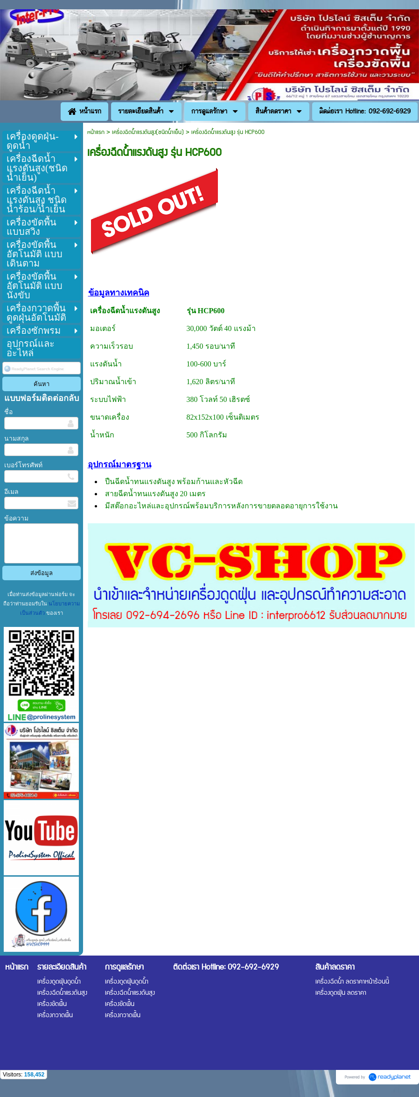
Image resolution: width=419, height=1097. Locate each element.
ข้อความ (16, 518)
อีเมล (11, 491)
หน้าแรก (96, 132)
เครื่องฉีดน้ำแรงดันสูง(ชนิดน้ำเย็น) (148, 132)
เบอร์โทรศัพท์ (23, 465)
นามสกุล (16, 438)
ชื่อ (8, 411)
